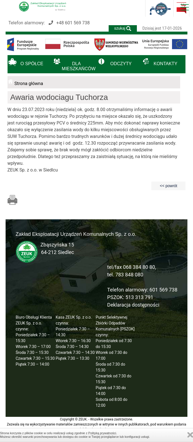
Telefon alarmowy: (49, 22)
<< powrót (168, 186)
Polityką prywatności (102, 433)
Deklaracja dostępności (133, 305)
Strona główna (29, 83)
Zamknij (190, 435)
